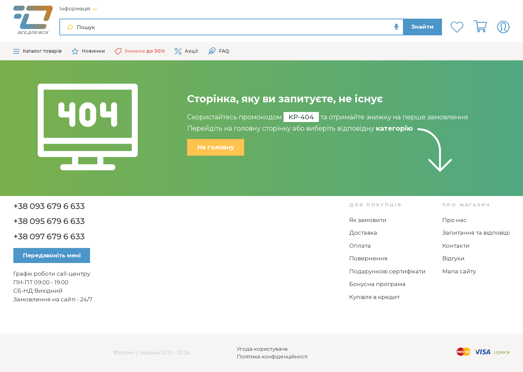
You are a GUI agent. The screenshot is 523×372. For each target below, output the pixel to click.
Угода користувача (262, 349)
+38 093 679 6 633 (49, 206)
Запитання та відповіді (476, 232)
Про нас (454, 220)
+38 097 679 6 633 (49, 236)
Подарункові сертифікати (387, 271)
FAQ (218, 51)
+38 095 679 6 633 (49, 221)
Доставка (363, 232)
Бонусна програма (377, 284)
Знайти (422, 26)
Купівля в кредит (374, 297)
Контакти (456, 245)
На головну (215, 147)
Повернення (368, 258)
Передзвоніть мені (52, 255)
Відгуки (453, 258)
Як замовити (368, 220)
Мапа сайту (459, 271)
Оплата (360, 245)
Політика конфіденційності (272, 356)
